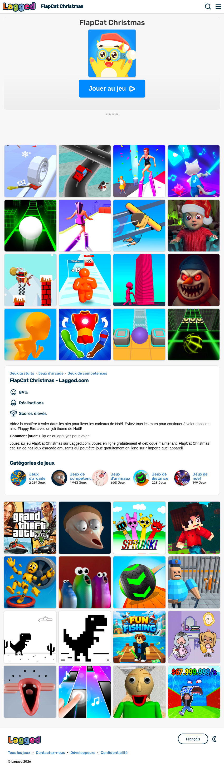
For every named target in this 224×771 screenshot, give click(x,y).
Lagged (20, 6)
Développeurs (82, 752)
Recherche (208, 6)
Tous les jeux (19, 752)
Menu (218, 6)
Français (193, 739)
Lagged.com (25, 740)
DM (215, 739)
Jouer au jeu (107, 88)
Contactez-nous (50, 752)
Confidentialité (114, 752)
